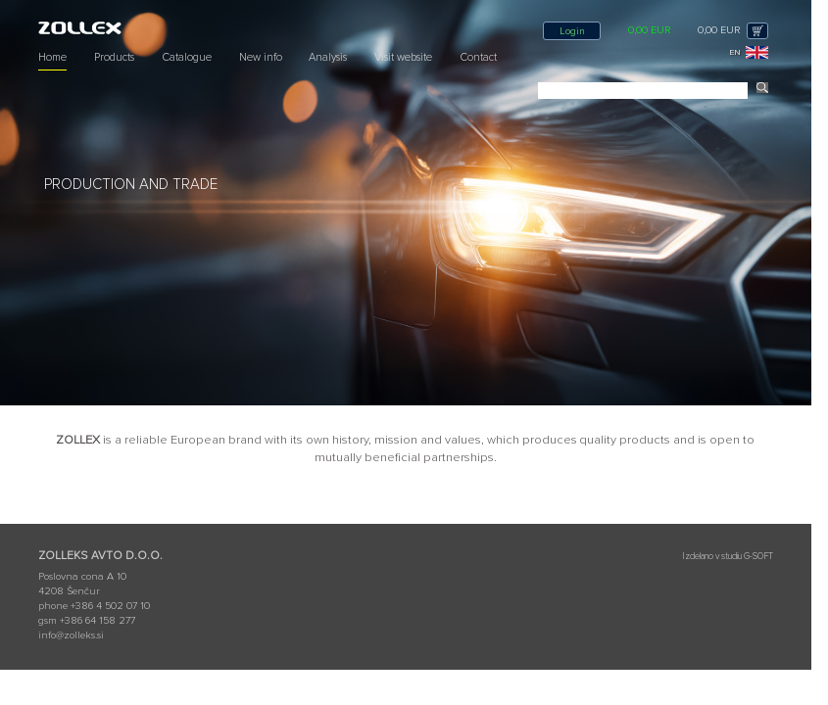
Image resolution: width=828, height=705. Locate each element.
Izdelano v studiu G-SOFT (727, 556)
